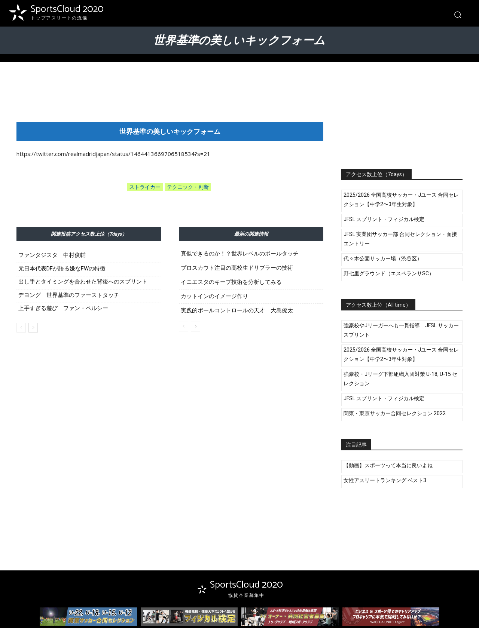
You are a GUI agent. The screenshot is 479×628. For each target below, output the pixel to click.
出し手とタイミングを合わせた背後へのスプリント (82, 281)
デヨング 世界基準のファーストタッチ (68, 295)
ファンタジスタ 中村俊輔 (52, 255)
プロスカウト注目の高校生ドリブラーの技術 (237, 268)
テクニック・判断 (188, 187)
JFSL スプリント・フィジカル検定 (384, 219)
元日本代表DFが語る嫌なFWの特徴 (62, 268)
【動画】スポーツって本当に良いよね (388, 465)
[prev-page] (21, 328)
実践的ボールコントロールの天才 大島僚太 (237, 310)
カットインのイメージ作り (214, 296)
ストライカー (145, 187)
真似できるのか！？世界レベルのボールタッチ (240, 254)
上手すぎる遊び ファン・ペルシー (63, 308)
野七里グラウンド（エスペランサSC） (389, 273)
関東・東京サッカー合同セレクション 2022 (395, 413)
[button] (457, 14)
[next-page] (33, 328)
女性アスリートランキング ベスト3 (385, 480)
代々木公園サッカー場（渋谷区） (383, 258)
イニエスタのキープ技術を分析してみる (231, 282)
